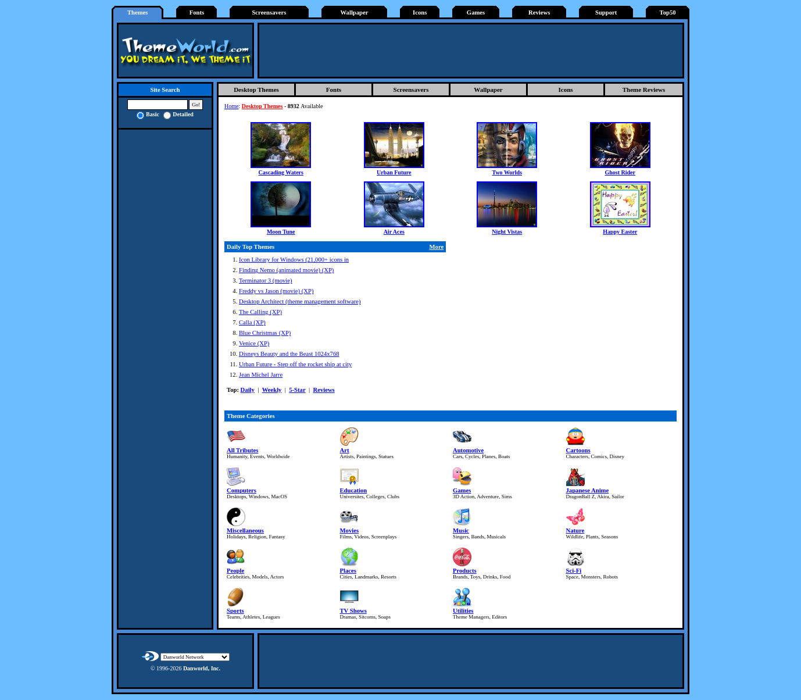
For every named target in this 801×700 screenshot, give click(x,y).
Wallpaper (355, 12)
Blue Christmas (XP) (265, 333)
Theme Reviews (644, 89)
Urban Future (394, 172)
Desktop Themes (256, 89)
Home (231, 106)
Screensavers (269, 12)
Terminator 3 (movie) (265, 280)
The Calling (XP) (260, 312)
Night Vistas (507, 231)
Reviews (539, 12)
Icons (420, 12)
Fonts (196, 12)
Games (476, 12)
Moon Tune (281, 231)
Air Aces (394, 231)
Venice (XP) (254, 343)
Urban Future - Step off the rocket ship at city (295, 364)
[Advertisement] (470, 50)
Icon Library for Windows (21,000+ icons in (294, 259)
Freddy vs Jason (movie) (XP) (276, 291)
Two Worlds (507, 172)
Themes (137, 12)
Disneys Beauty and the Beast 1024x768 (289, 354)
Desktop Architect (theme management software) (300, 301)
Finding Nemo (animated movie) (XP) (286, 270)
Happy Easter (620, 231)
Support (606, 12)
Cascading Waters (281, 172)
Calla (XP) (252, 322)
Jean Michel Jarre (261, 375)
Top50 (668, 12)
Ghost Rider (620, 172)
